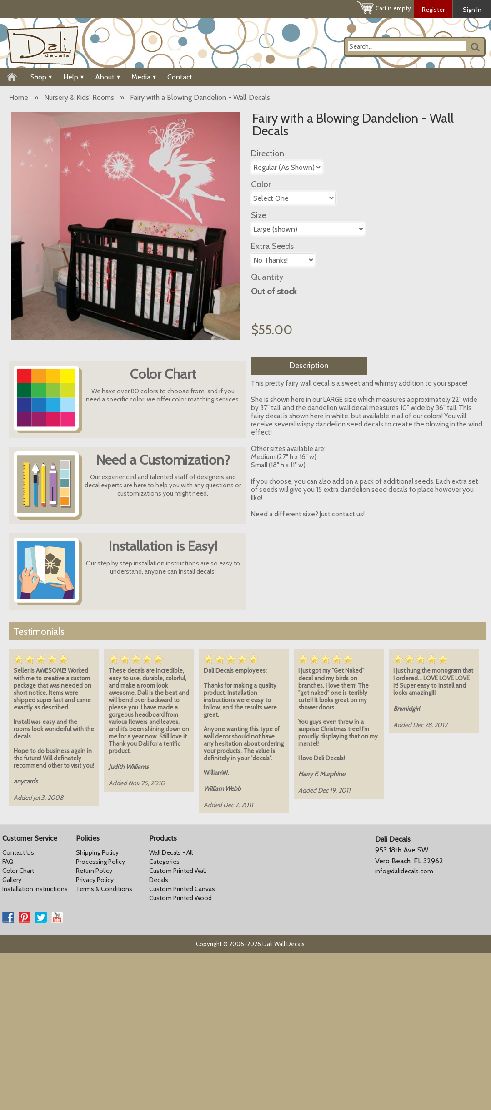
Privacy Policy (95, 880)
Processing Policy (100, 861)
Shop (41, 77)
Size (258, 215)
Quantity (267, 277)
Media (143, 77)
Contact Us (18, 852)
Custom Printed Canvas (182, 889)
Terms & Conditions (104, 889)
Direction (267, 153)
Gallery (11, 880)
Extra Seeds (272, 246)
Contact (179, 77)
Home (18, 97)
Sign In (472, 9)
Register (433, 9)
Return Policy (94, 871)
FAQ (8, 861)
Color (261, 184)
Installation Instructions (35, 889)
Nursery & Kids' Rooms (79, 97)
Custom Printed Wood (180, 898)
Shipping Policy (97, 852)
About (107, 77)
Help (73, 77)
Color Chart (18, 871)
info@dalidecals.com (404, 871)
